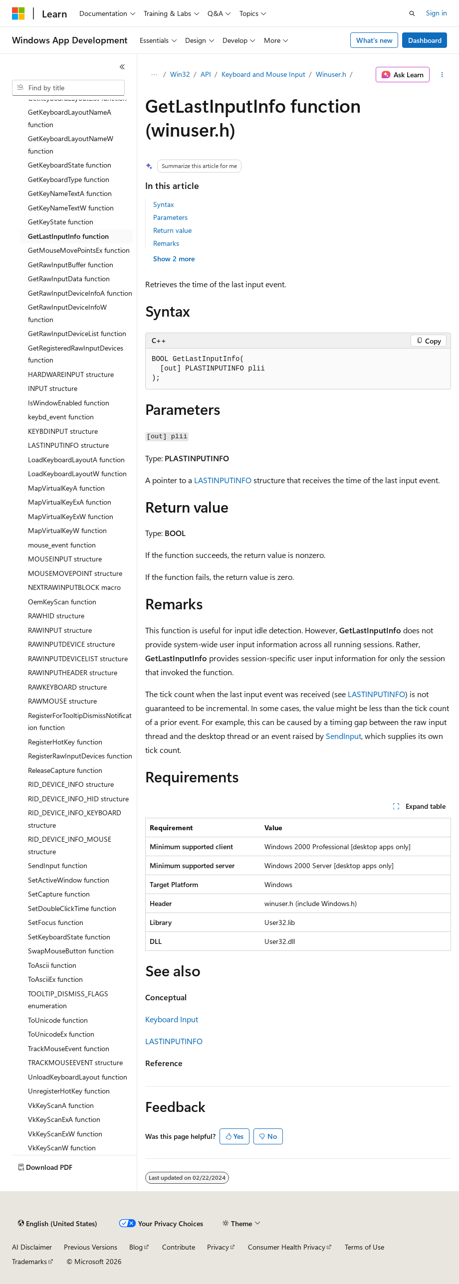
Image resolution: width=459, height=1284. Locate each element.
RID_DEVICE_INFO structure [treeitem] (71, 784)
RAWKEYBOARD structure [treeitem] (67, 687)
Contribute (178, 1247)
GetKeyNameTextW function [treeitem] (71, 207)
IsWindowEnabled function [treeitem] (68, 402)
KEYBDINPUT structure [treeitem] (63, 431)
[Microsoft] (18, 13)
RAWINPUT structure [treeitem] (60, 630)
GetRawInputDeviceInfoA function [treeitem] (80, 293)
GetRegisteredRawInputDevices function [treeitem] (75, 354)
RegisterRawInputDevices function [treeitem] (80, 755)
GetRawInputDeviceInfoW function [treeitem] (67, 313)
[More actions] (442, 75)
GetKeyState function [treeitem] (60, 221)
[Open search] (412, 13)
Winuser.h (331, 74)
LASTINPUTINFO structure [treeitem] (68, 445)
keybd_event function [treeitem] (61, 416)
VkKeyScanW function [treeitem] (62, 1147)
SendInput (343, 736)
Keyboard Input (171, 1019)
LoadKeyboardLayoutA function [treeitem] (76, 459)
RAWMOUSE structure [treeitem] (62, 701)
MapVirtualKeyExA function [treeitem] (69, 502)
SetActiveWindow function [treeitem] (68, 880)
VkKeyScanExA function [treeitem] (64, 1119)
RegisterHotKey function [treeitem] (65, 741)
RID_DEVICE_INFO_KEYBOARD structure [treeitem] (74, 819)
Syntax (163, 204)
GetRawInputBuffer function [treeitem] (70, 264)
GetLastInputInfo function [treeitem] (68, 236)
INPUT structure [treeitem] (52, 388)
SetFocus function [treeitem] (55, 922)
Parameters (170, 217)
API (206, 74)
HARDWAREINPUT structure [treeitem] (71, 374)
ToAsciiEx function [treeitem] (55, 979)
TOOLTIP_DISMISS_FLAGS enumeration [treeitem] (68, 1000)
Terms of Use (364, 1247)
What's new (374, 40)
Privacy (218, 1247)
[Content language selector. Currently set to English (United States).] (57, 1224)
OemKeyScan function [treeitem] (62, 601)
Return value (172, 230)
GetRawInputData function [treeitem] (69, 278)
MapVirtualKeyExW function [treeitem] (70, 516)
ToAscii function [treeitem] (52, 965)
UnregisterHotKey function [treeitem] (69, 1091)
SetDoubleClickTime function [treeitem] (72, 908)
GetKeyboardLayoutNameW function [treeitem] (70, 145)
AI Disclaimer (32, 1247)
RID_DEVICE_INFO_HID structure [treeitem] (78, 798)
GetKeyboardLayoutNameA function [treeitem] (69, 118)
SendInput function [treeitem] (57, 865)
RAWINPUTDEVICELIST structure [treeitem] (78, 658)
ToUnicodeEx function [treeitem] (61, 1034)
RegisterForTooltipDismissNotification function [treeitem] (80, 722)
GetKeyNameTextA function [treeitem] (70, 193)
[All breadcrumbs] (154, 75)
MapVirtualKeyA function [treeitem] (66, 488)
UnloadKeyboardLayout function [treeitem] (77, 1077)
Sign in (436, 12)
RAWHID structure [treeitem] (56, 615)
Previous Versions (90, 1247)
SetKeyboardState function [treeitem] (69, 936)
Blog (136, 1247)
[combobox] (68, 88)
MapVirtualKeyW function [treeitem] (67, 530)
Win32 (180, 74)
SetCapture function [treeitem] (59, 894)
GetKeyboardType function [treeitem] (68, 179)
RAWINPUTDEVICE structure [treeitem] (71, 644)
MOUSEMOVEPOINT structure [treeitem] (75, 573)
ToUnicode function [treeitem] (58, 1020)
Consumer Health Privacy (286, 1247)
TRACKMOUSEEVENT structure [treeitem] (75, 1062)
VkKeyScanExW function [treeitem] (65, 1133)
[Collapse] (122, 67)
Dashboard (425, 40)
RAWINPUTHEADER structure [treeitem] (72, 672)
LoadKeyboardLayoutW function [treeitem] (77, 473)
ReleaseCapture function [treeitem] (65, 770)
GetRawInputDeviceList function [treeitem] (77, 333)
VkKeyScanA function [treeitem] (61, 1105)
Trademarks (29, 1261)
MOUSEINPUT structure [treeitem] (65, 558)
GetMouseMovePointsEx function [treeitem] (79, 250)
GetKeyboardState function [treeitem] (69, 165)
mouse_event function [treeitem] (62, 545)
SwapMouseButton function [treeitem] (71, 950)
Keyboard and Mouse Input (263, 74)
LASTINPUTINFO (222, 480)
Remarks (166, 243)
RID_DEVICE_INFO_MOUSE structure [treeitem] (69, 845)
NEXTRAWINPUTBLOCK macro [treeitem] (74, 587)
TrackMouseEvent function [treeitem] (68, 1048)
